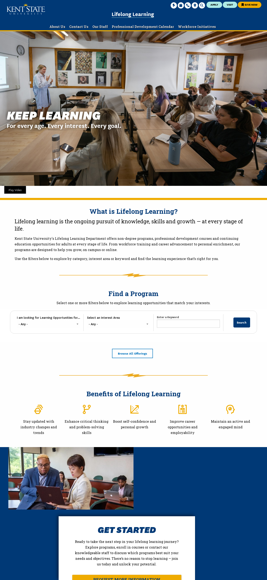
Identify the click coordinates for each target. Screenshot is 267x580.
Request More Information (189, 517)
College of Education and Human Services (46, 556)
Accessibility (210, 573)
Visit (230, 4)
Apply (214, 4)
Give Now (249, 4)
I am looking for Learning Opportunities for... (48, 318)
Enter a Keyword (168, 317)
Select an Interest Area (103, 318)
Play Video (15, 190)
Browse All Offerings (132, 353)
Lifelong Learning (133, 14)
